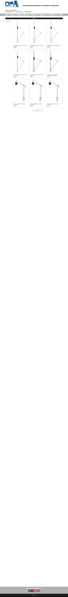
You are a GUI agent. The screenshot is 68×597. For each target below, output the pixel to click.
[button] (34, 18)
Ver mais (37, 110)
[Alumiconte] (8, 21)
